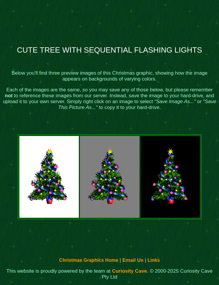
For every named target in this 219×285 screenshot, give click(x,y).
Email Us (132, 260)
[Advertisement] (110, 21)
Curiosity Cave (129, 271)
